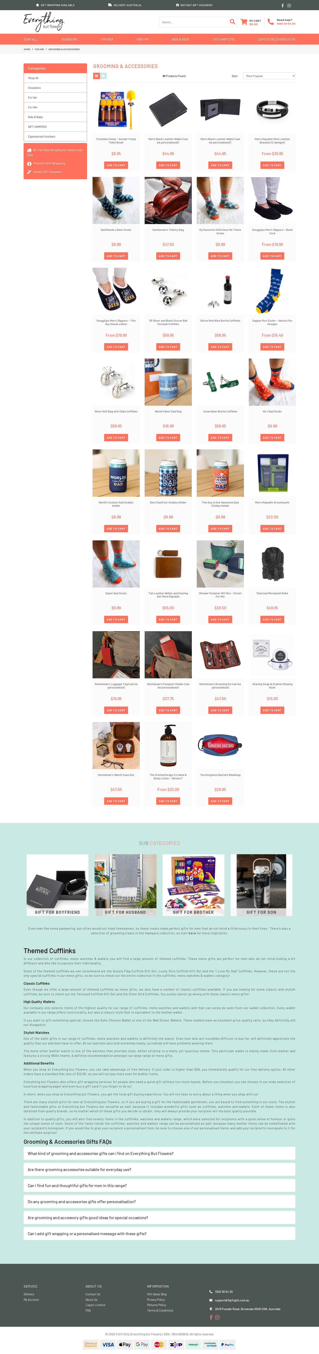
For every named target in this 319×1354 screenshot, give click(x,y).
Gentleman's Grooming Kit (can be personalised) (220, 685)
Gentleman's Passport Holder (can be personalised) (168, 685)
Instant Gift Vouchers (44, 171)
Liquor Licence (95, 1305)
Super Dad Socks (116, 593)
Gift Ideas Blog (157, 1294)
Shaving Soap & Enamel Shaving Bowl (272, 685)
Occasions (69, 39)
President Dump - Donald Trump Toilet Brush (116, 140)
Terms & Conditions (160, 1310)
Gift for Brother (193, 912)
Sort (235, 76)
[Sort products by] (269, 75)
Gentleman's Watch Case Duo (116, 774)
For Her (107, 39)
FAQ (88, 1310)
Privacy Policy (156, 1299)
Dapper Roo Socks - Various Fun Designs (272, 322)
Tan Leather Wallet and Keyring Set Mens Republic (168, 594)
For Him (142, 39)
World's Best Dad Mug (168, 411)
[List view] (103, 76)
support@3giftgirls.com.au (232, 1300)
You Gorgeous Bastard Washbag (220, 774)
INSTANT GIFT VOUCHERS (194, 5)
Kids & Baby (181, 39)
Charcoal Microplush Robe (272, 593)
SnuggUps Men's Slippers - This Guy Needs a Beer (116, 322)
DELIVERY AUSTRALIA (124, 5)
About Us (91, 1299)
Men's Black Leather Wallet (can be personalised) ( (168, 140)
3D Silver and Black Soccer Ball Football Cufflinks (168, 322)
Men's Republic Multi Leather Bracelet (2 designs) (272, 140)
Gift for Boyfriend (57, 912)
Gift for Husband (125, 912)
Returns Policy (156, 1305)
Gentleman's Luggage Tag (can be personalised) (116, 685)
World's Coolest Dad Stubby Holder (116, 504)
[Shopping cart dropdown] (250, 22)
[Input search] (193, 22)
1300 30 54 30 (286, 23)
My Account (31, 1299)
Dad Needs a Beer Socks (116, 229)
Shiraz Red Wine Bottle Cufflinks (220, 320)
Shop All (31, 39)
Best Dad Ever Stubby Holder (168, 502)
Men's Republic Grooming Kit (272, 502)
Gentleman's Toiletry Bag (168, 229)
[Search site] (232, 22)
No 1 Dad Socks (272, 411)
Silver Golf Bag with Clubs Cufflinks (116, 411)
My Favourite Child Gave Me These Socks (220, 231)
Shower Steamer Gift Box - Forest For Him (220, 594)
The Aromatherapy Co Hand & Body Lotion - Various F (168, 776)
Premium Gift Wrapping (46, 163)
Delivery (29, 1294)
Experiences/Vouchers (276, 39)
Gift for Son (261, 912)
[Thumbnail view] (96, 76)
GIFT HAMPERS (223, 39)
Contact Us (92, 1294)
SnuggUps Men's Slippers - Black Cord (272, 231)
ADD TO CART (116, 165)
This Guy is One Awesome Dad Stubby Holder (220, 504)
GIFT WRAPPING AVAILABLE (55, 5)
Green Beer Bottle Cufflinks (220, 411)
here (193, 933)
